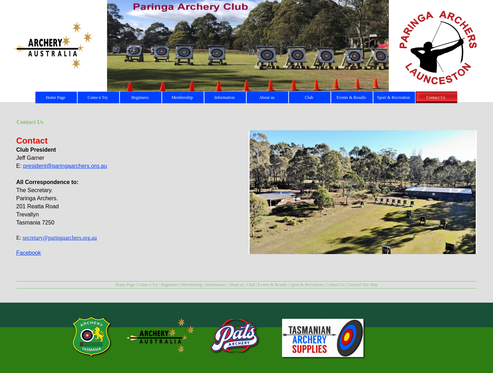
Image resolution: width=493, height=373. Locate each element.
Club (251, 284)
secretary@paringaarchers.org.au (60, 238)
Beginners (169, 284)
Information (215, 284)
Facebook (28, 253)
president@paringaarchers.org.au (65, 166)
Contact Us (335, 284)
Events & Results (272, 284)
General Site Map (363, 284)
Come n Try (148, 284)
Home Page (125, 284)
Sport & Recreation (306, 284)
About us (236, 284)
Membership (191, 284)
